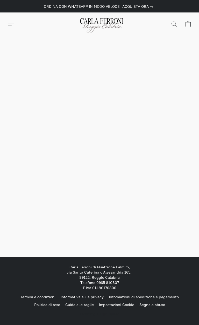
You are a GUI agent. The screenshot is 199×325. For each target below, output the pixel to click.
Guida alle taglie (79, 304)
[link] (138, 6)
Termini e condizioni (37, 297)
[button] (99, 24)
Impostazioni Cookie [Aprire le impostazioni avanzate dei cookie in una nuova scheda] (116, 304)
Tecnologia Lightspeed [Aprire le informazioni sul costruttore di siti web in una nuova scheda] (100, 313)
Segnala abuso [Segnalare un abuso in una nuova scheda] (152, 304)
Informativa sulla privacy (82, 297)
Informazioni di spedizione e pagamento (144, 297)
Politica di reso (47, 304)
